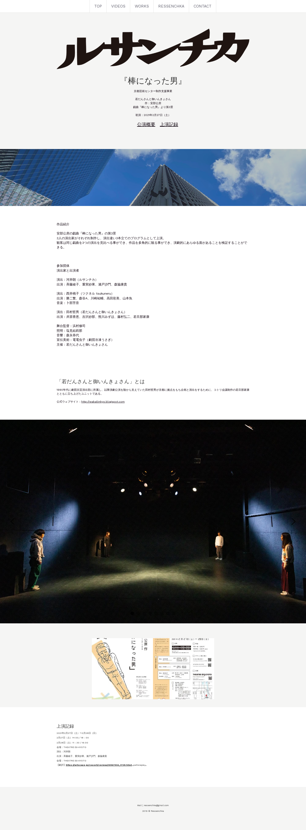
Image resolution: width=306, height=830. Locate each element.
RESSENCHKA (171, 6)
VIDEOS (118, 6)
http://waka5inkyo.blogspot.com (103, 401)
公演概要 (146, 124)
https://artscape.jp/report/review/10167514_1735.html (99, 765)
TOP (98, 6)
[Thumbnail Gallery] (122, 668)
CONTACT (202, 6)
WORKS (142, 6)
